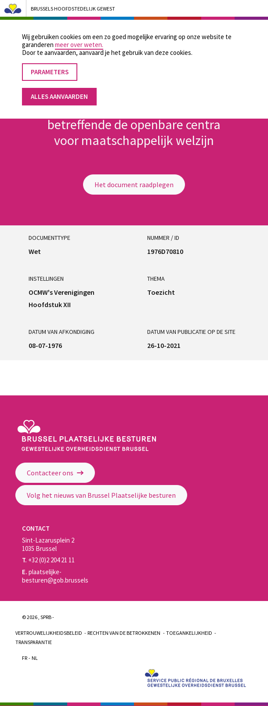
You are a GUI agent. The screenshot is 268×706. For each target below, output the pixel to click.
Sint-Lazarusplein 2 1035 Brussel (48, 544)
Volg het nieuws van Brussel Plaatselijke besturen (101, 495)
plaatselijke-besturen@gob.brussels (55, 576)
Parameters (50, 64)
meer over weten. (79, 37)
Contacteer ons (55, 472)
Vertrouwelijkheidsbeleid (48, 633)
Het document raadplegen (134, 184)
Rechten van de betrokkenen (123, 633)
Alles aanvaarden (59, 88)
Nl (35, 658)
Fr (24, 658)
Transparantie (33, 642)
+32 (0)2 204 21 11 (48, 560)
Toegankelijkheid (189, 633)
